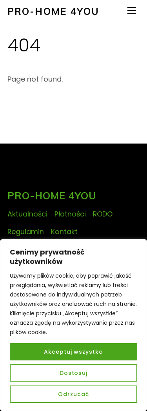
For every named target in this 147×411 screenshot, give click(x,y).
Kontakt (64, 231)
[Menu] (132, 10)
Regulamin (25, 231)
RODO (103, 214)
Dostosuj (73, 373)
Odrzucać (73, 394)
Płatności (70, 214)
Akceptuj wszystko (73, 352)
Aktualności (27, 214)
